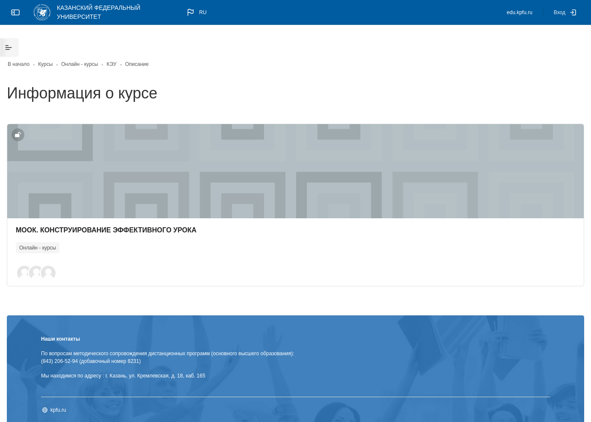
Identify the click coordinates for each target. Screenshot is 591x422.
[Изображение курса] (295, 145)
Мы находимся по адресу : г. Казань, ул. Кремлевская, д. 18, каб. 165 (150, 351)
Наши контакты (87, 315)
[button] (195, 12)
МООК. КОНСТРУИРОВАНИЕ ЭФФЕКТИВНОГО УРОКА (133, 204)
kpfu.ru (86, 386)
